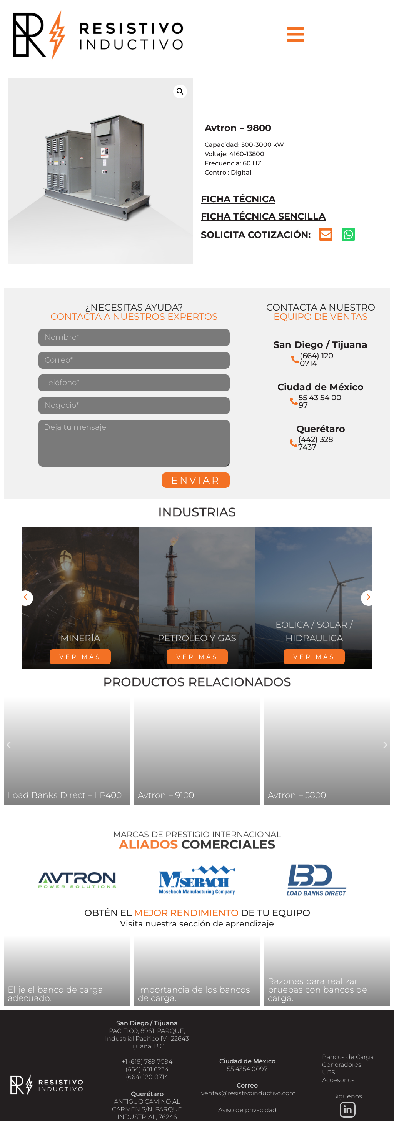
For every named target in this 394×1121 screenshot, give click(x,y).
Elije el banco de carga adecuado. (55, 994)
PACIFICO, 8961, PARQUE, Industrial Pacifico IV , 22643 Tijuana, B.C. (147, 1038)
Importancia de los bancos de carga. (194, 994)
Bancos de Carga (348, 1057)
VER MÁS (80, 656)
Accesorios (338, 1080)
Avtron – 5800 (297, 795)
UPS (328, 1072)
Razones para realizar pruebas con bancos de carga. (317, 989)
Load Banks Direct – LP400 (65, 795)
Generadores (341, 1064)
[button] (180, 91)
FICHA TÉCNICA (238, 199)
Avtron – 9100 (166, 795)
